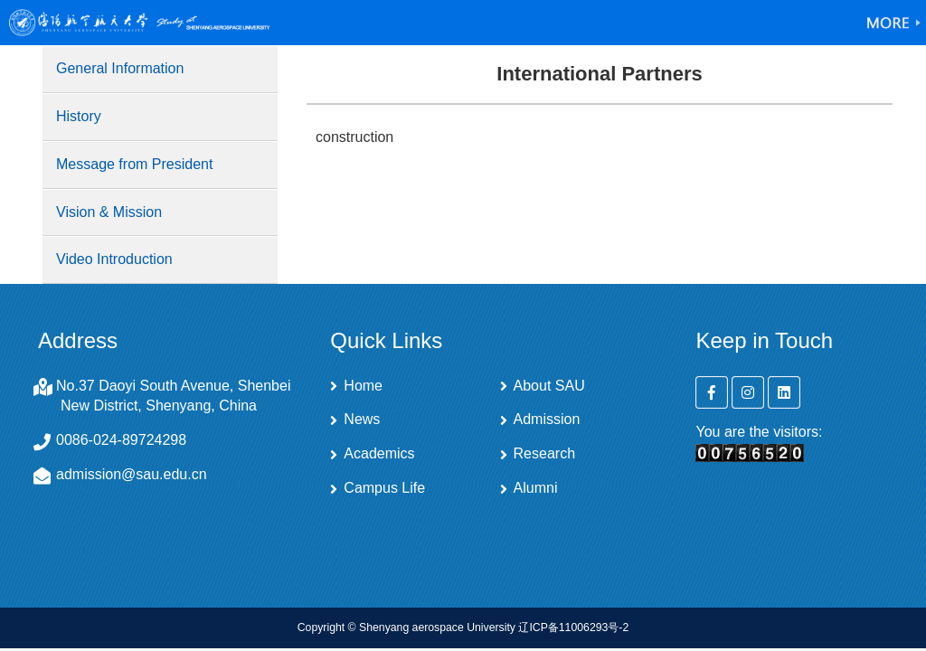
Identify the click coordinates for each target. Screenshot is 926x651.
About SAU (549, 386)
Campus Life (384, 488)
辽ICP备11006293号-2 (573, 627)
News (362, 419)
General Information (120, 68)
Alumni (536, 488)
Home (363, 386)
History (78, 116)
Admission (547, 419)
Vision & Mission (109, 212)
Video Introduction (114, 259)
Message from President (134, 164)
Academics (379, 454)
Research (544, 454)
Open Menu (894, 22)
